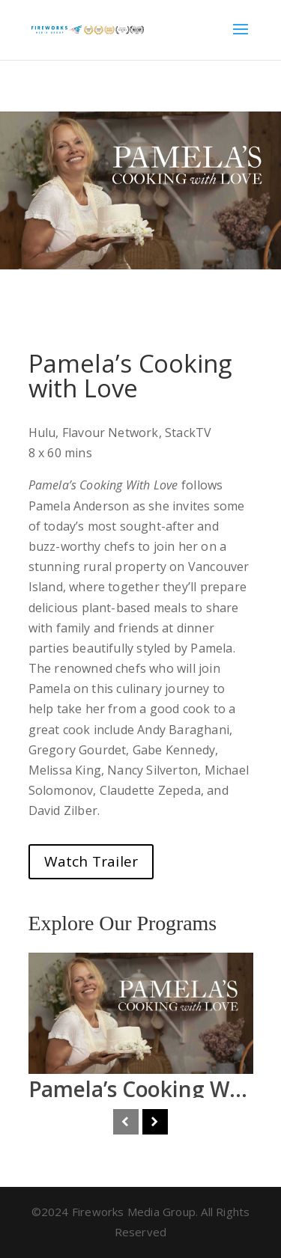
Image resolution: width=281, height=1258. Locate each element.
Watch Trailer (91, 861)
